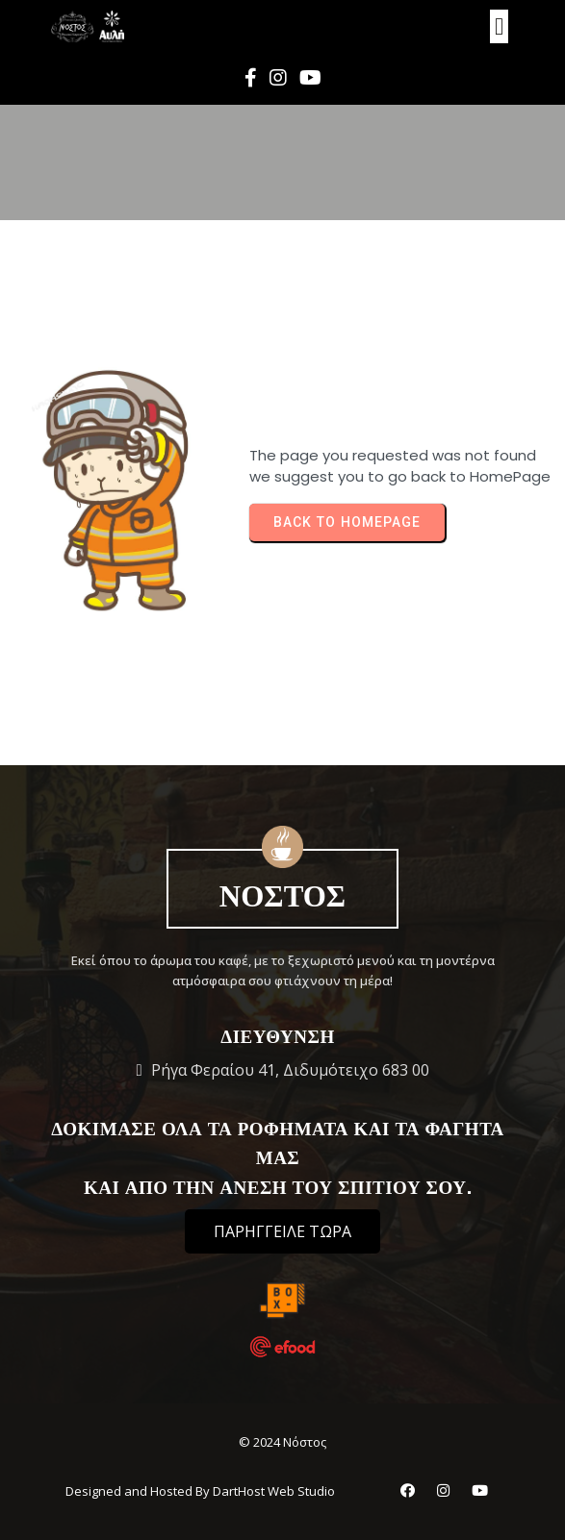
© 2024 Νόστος (282, 1442)
